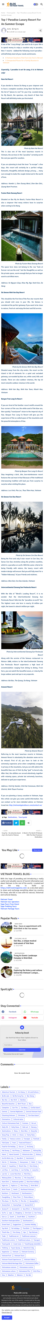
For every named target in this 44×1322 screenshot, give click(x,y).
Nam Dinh (5, 1182)
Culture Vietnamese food (10, 1123)
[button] (35, 4)
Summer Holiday (30, 1224)
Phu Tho (15, 1201)
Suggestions (17, 1224)
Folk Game (5, 1143)
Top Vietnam (33, 1232)
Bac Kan (5, 1100)
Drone (21, 1135)
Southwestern (28, 1221)
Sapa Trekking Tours (9, 906)
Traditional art (14, 1236)
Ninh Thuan (6, 1189)
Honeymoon (24, 1162)
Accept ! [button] (7, 1318)
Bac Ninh (14, 1100)
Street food (6, 1224)
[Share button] (28, 822)
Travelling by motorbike (33, 1244)
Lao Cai (4, 1174)
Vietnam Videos (29, 1260)
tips (24, 1232)
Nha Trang (24, 1186)
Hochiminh (30, 1158)
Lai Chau (5, 1170)
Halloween (26, 1150)
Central (4, 1112)
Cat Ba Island (35, 1108)
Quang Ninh (29, 1205)
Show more (37, 850)
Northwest (15, 1193)
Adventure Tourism (8, 1092)
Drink (14, 1135)
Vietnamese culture (9, 1271)
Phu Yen (23, 1201)
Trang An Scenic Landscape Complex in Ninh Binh (25, 956)
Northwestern (27, 1193)
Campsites (5, 1108)
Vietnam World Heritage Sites (12, 1263)
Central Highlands (16, 1112)
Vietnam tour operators (10, 902)
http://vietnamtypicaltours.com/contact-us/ (25, 805)
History (38, 1154)
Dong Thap (5, 1135)
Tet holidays (15, 1228)
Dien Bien (24, 1131)
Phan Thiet (17, 1197)
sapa (10, 1213)
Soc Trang (37, 1213)
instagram (13, 1017)
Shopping (18, 1213)
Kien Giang (33, 1166)
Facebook (8, 823)
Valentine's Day (28, 1248)
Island (4, 1166)
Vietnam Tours (19, 1256)
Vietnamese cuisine (26, 1267)
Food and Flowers (25, 1143)
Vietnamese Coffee (31, 1263)
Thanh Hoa (5, 1232)
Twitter (16, 822)
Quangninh (16, 1209)
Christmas (21, 1115)
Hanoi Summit (14, 1154)
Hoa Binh (20, 1158)
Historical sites (27, 1154)
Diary (16, 1131)
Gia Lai (21, 1147)
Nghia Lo (14, 1186)
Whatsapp (22, 822)
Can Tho (15, 1108)
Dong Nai (34, 1131)
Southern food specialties (11, 1221)
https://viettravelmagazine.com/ (14, 888)
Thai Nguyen (37, 1228)
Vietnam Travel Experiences (11, 1260)
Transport (37, 1240)
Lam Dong (14, 1170)
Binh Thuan (22, 1104)
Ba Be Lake (5, 1096)
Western (20, 1275)
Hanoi (4, 1154)
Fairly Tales (31, 1135)
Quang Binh (34, 1201)
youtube (34, 1017)
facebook (12, 1012)
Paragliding (6, 1197)
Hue (39, 1162)
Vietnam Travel (7, 899)
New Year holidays (33, 1182)
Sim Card (28, 1213)
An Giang (21, 1092)
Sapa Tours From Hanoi (10, 904)
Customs (25, 1123)
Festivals (36, 1139)
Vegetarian (5, 1252)
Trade (4, 1236)
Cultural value (18, 1119)
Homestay (13, 1162)
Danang (33, 1127)
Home (3, 13)
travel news (17, 1244)
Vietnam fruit (6, 1256)
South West (21, 1217)
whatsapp (35, 1012)
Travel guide (11, 13)
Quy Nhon (26, 1209)
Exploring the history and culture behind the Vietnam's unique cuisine (28, 971)
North (15, 1189)
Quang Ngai (17, 1205)
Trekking (5, 1248)
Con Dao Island (33, 1115)
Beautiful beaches (8, 1104)
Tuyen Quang (15, 1248)
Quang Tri (5, 1209)
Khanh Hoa (22, 1166)
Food (14, 1143)
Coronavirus (6, 1119)
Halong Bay (37, 1150)
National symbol (17, 1182)
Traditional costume (29, 1236)
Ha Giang (30, 1147)
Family (4, 1139)
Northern (5, 1193)
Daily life (5, 1127)
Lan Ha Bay (25, 1170)
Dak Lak (25, 1127)
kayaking (12, 1166)
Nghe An (5, 1186)
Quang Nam (6, 1205)
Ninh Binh (34, 1186)
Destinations (12, 817)
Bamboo (23, 1100)
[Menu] (3, 4)
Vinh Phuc (36, 1271)
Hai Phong (15, 1150)
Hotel (33, 1162)
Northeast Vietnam (27, 1189)
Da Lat (33, 1123)
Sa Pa (4, 1213)
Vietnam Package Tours (10, 909)
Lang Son (35, 1170)
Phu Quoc (5, 1201)
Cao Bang (24, 1108)
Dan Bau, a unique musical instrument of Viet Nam (25, 942)
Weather (11, 1275)
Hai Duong (5, 1150)
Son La (4, 1217)
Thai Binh (26, 1228)
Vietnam (15, 1252)
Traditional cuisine (8, 1240)
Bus (30, 1104)
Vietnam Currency (28, 1252)
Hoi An (4, 1162)
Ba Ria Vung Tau (18, 1096)
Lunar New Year (15, 1174)
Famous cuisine (15, 1139)
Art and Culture (33, 1092)
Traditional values (24, 1240)
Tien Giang (16, 1232)
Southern (31, 1217)
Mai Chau (27, 1174)
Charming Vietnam (8, 1115)
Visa (3, 1275)
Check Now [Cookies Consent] (6, 1312)
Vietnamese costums (9, 1267)
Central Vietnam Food (33, 1112)
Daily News (15, 1127)
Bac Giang (30, 1096)
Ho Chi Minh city (7, 1158)
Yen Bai (28, 1275)
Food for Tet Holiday (9, 1147)
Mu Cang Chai (29, 1178)
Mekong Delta (6, 1178)
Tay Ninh (5, 1228)
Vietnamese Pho (24, 1271)
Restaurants (37, 1209)
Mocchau (18, 1178)
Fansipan (27, 1139)
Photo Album (28, 1197)
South (12, 1217)
